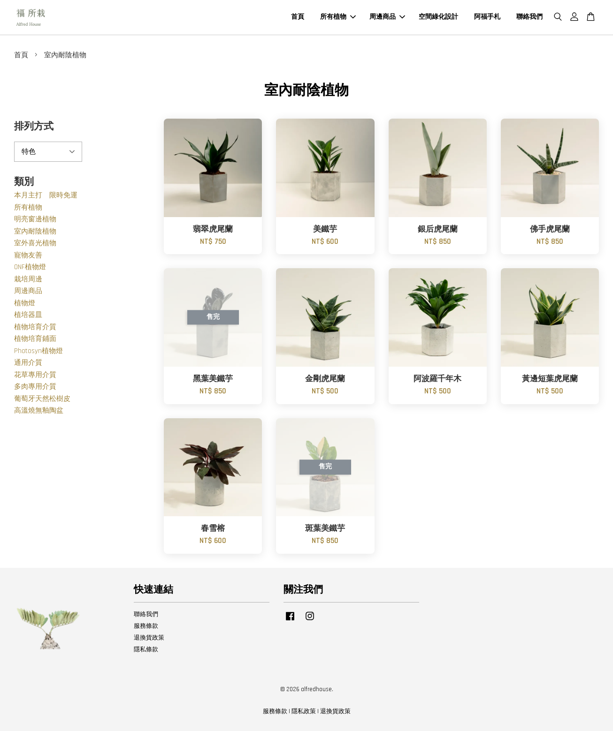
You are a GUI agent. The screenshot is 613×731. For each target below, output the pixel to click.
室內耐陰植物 (35, 231)
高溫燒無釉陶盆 (38, 410)
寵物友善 (28, 255)
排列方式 (34, 126)
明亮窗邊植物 (35, 219)
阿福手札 (487, 17)
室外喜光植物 (35, 243)
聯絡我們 (529, 17)
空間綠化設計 (438, 17)
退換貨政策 (149, 637)
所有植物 (338, 17)
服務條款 (146, 626)
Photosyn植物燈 (38, 351)
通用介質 (28, 362)
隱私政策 (303, 711)
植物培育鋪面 (35, 338)
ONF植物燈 (30, 267)
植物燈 (24, 303)
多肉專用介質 (35, 386)
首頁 (297, 17)
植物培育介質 (35, 327)
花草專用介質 (35, 374)
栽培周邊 (28, 279)
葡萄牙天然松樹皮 (42, 398)
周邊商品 (387, 17)
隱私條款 (146, 649)
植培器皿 (28, 314)
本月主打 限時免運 (45, 195)
